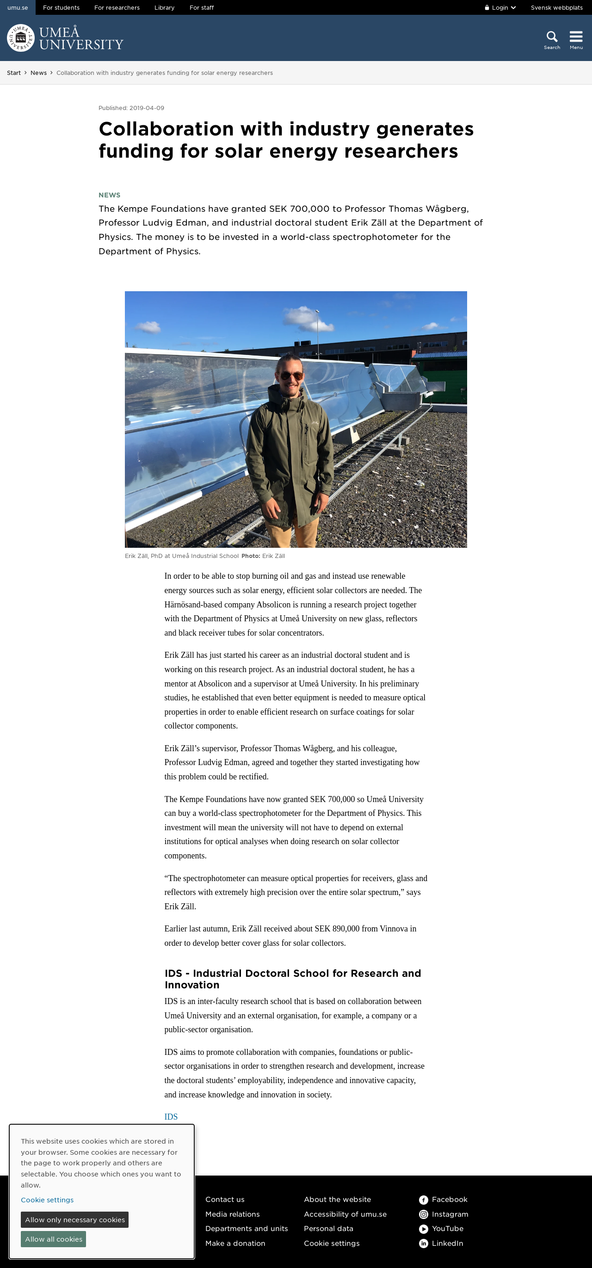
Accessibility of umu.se (345, 1213)
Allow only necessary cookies (75, 1219)
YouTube (441, 1228)
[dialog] (101, 1191)
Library (164, 7)
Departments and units (246, 1228)
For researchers (117, 7)
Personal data (328, 1228)
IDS (171, 1116)
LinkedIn (441, 1242)
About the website (337, 1198)
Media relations (232, 1213)
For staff (202, 7)
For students (61, 7)
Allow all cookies (53, 1239)
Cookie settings (332, 1242)
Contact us (225, 1198)
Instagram (444, 1213)
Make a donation (235, 1242)
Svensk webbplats (557, 7)
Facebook (443, 1198)
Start (14, 72)
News (39, 72)
